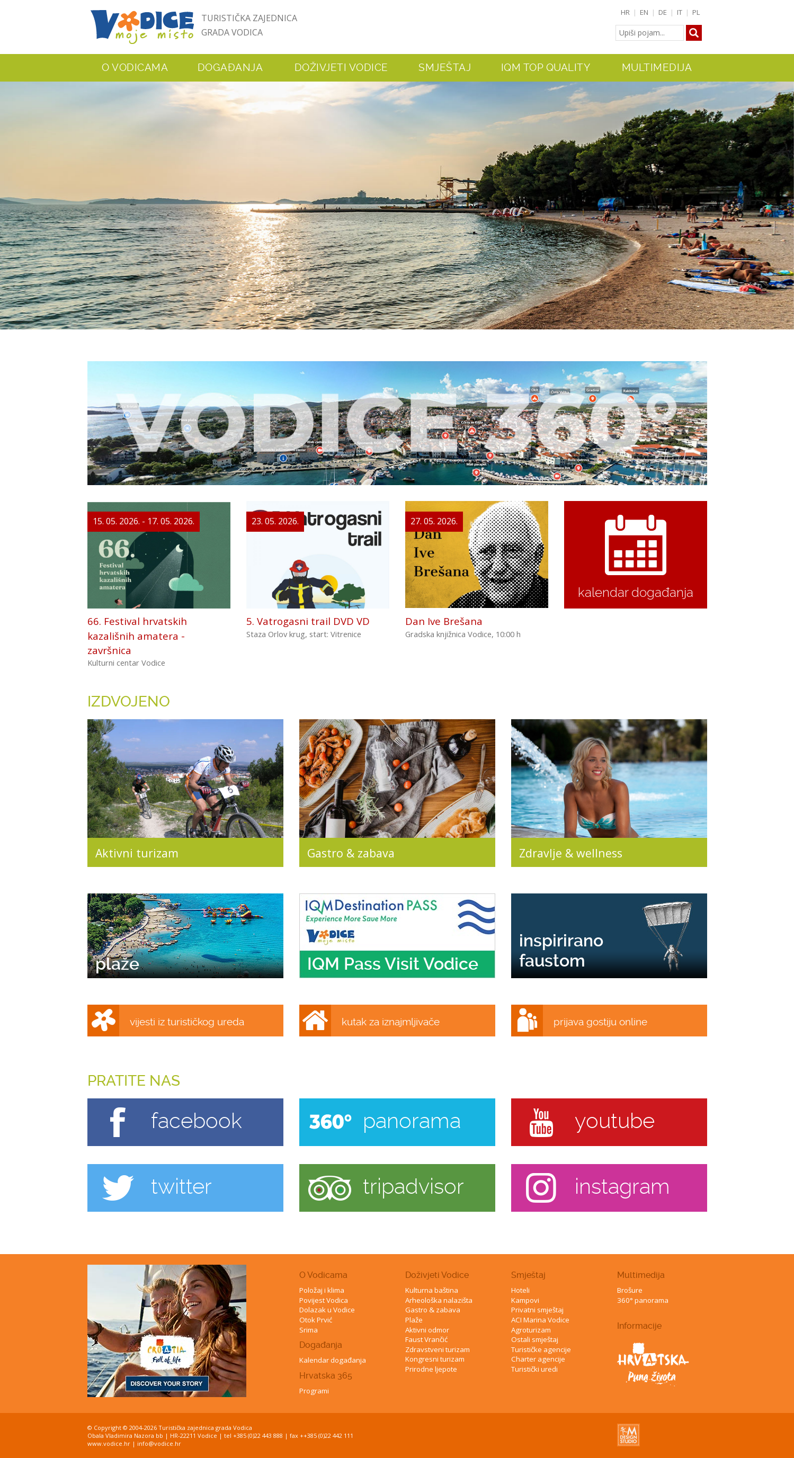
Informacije (639, 1326)
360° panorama (642, 1300)
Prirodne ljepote (431, 1369)
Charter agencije (538, 1359)
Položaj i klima (321, 1290)
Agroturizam (531, 1330)
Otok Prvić (315, 1320)
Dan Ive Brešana (444, 621)
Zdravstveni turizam (437, 1349)
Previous (10, 197)
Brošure (630, 1290)
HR (625, 12)
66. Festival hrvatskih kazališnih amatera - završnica (137, 635)
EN (644, 12)
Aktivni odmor (427, 1330)
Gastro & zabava (432, 1309)
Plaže (414, 1320)
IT (679, 12)
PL (696, 12)
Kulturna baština (431, 1290)
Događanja (230, 68)
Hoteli (520, 1290)
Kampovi (525, 1300)
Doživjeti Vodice (437, 1275)
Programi (314, 1391)
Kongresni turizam (435, 1359)
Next (784, 197)
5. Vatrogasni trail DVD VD (308, 621)
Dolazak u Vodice (327, 1309)
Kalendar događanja (332, 1360)
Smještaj (528, 1275)
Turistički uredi (534, 1369)
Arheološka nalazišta (438, 1300)
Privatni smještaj (537, 1309)
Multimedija (641, 1275)
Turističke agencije (541, 1349)
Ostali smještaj (534, 1339)
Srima (308, 1330)
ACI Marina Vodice (540, 1320)
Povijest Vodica (323, 1300)
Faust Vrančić (426, 1339)
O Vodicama (323, 1275)
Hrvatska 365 (325, 1376)
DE (662, 12)
